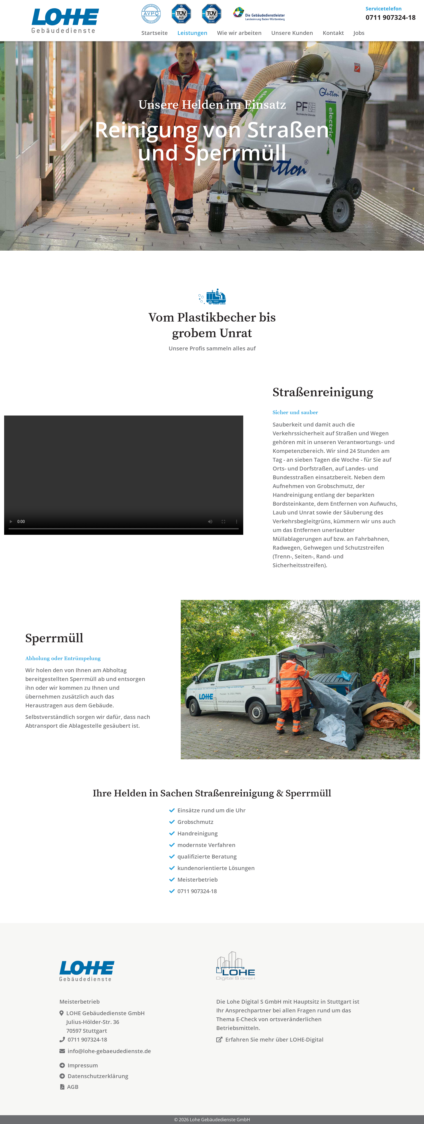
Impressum (78, 1065)
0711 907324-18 (391, 17)
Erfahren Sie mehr (270, 1039)
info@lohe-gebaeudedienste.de (105, 1051)
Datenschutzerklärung (93, 1076)
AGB (68, 1086)
